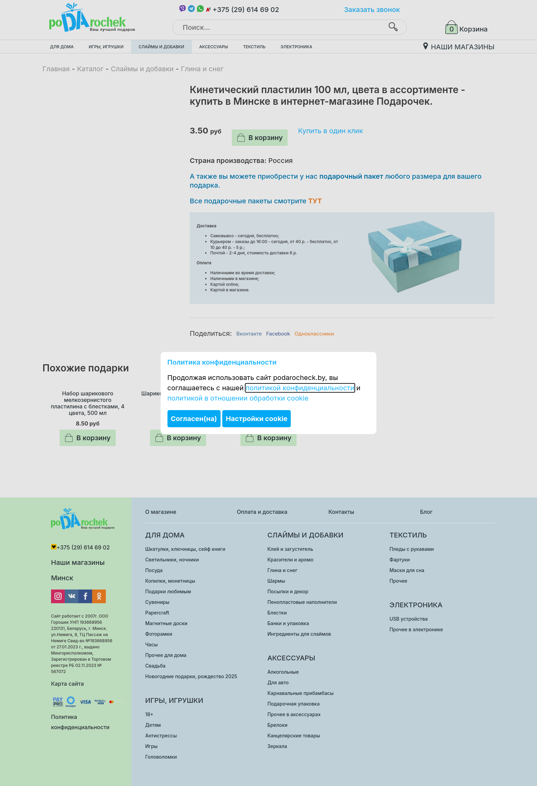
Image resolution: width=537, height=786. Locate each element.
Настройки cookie (256, 419)
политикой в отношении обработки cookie (238, 398)
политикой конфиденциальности (300, 388)
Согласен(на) (194, 419)
